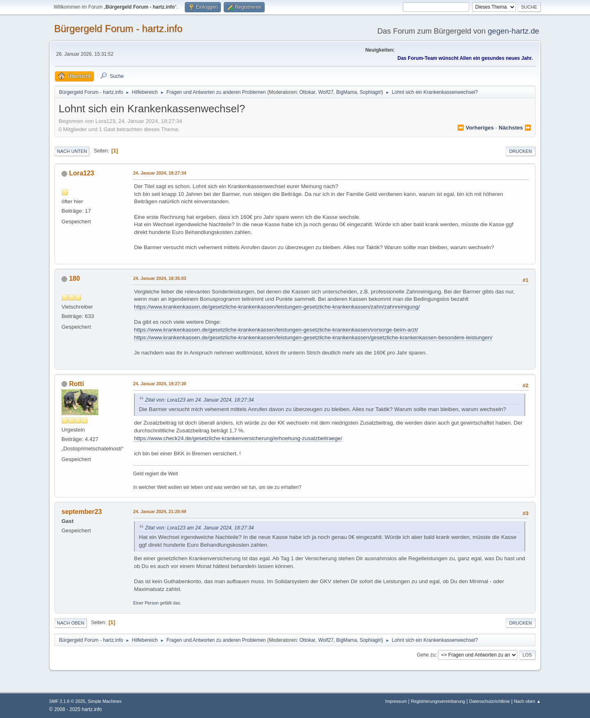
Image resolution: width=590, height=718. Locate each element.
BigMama (346, 92)
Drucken (520, 151)
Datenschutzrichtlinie (489, 701)
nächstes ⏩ (515, 128)
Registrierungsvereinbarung (438, 701)
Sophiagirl (370, 92)
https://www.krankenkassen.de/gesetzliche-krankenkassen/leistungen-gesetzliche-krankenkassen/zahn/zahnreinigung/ (277, 307)
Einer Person (146, 602)
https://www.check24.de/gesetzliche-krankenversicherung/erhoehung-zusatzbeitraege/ (238, 438)
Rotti (76, 383)
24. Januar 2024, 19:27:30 (159, 383)
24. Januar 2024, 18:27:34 (159, 172)
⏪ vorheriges (475, 128)
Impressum (396, 701)
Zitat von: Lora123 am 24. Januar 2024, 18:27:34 (199, 400)
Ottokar (307, 92)
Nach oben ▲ (527, 701)
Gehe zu (426, 655)
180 (74, 278)
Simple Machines (104, 701)
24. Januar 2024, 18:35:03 (159, 278)
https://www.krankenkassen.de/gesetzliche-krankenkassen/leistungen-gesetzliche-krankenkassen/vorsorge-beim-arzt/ (276, 330)
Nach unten (72, 151)
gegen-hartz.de (513, 31)
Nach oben (70, 622)
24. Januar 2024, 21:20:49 (159, 511)
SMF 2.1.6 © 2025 (67, 701)
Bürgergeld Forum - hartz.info (118, 28)
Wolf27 (326, 92)
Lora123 (81, 173)
